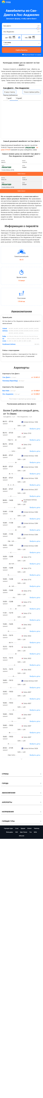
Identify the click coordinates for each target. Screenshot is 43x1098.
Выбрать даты (35, 429)
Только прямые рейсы (31, 92)
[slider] (9, 100)
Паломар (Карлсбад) (10, 381)
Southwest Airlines (9, 344)
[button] (21, 759)
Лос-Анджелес (7, 394)
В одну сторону (9, 92)
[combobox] (21, 26)
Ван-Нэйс (5, 391)
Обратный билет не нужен (32, 55)
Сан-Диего (6, 377)
